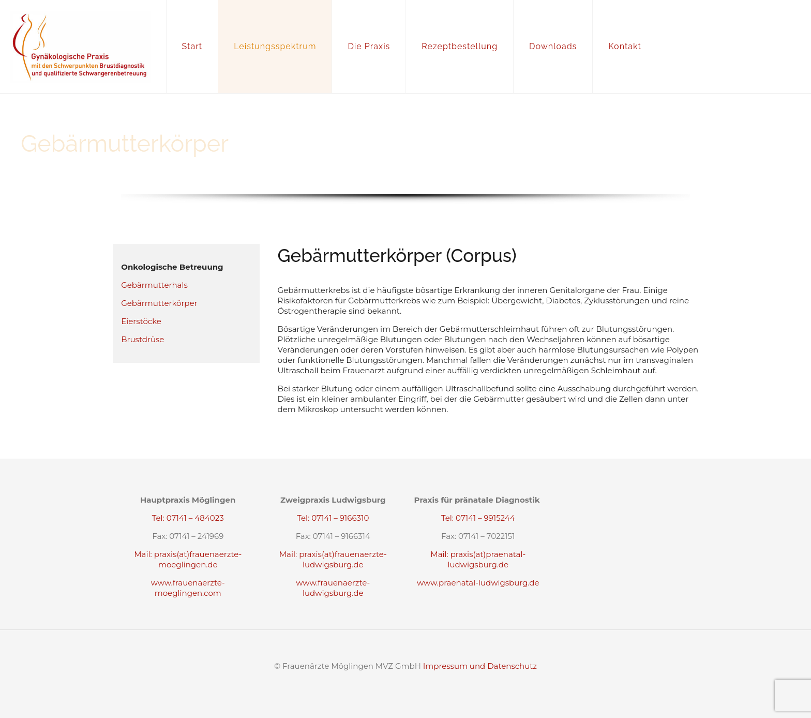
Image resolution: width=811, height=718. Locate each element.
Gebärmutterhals (154, 285)
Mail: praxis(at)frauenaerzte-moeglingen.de (188, 559)
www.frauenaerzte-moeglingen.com (188, 588)
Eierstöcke (141, 321)
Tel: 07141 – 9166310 (333, 518)
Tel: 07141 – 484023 (188, 518)
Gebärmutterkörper (159, 303)
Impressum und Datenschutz (480, 666)
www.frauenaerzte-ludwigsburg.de (333, 588)
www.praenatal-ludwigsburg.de (478, 583)
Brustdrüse (142, 339)
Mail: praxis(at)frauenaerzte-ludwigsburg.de (333, 559)
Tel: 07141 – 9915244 (478, 518)
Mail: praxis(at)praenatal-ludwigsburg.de (477, 559)
